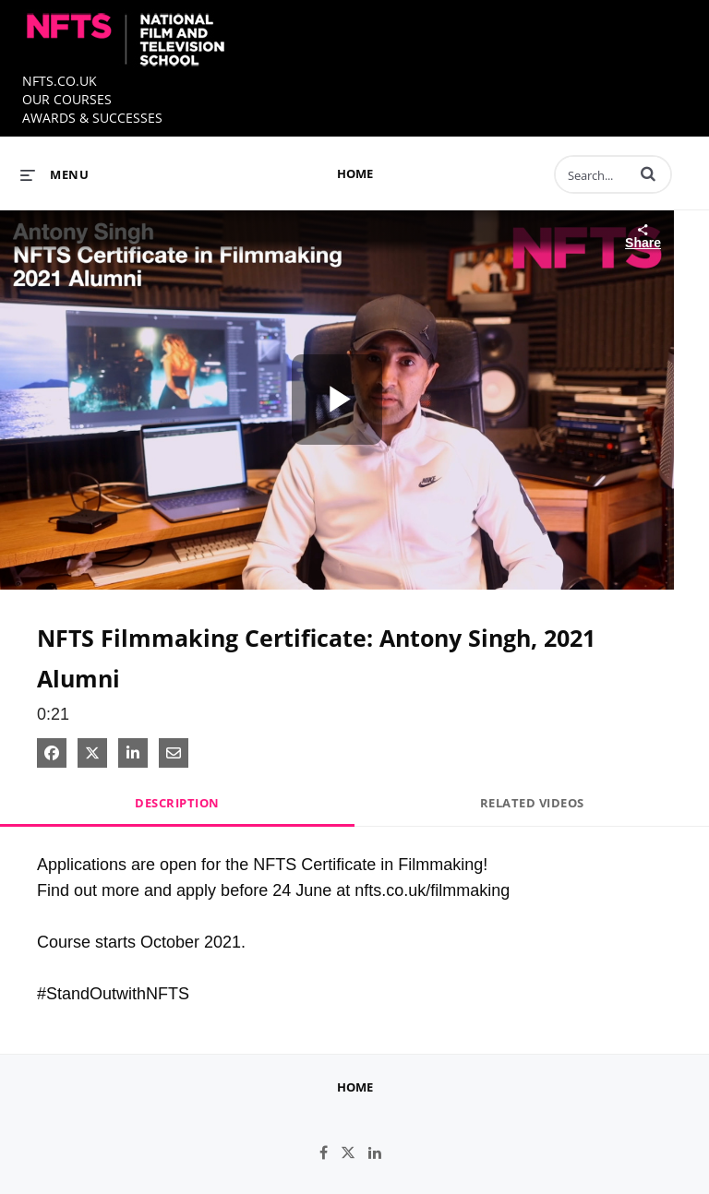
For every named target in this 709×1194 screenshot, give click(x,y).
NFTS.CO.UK (59, 81)
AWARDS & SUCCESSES (92, 117)
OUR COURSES (67, 99)
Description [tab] (177, 802)
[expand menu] (54, 174)
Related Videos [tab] (532, 802)
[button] (648, 173)
